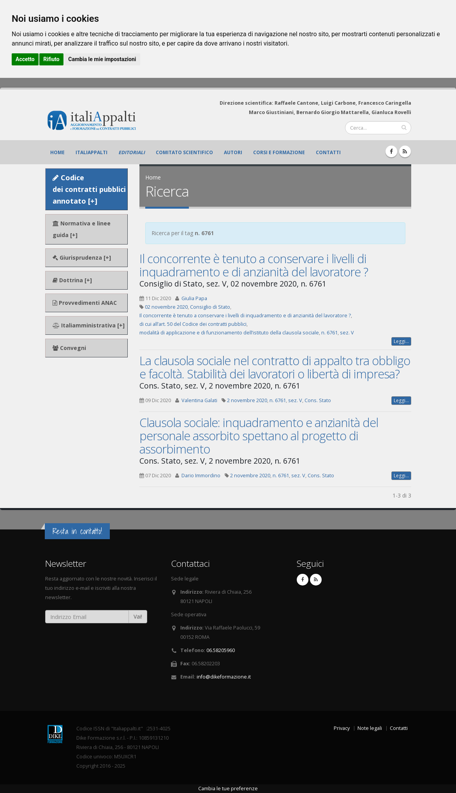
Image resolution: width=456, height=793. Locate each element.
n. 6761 (329, 332)
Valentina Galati (199, 400)
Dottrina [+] (72, 280)
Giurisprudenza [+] (82, 257)
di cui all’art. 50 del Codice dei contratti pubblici (192, 324)
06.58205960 (220, 650)
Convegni (69, 348)
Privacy (342, 728)
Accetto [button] (25, 59)
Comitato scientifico (184, 152)
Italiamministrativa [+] (89, 325)
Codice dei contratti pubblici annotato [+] (89, 189)
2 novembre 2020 (247, 400)
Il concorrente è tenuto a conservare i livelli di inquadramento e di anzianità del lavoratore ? (253, 265)
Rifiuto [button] (51, 59)
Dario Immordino (200, 475)
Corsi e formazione (279, 152)
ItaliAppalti (91, 152)
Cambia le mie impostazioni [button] (102, 59)
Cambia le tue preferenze (228, 788)
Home (57, 152)
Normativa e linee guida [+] (82, 229)
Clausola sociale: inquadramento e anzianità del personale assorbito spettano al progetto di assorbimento (258, 435)
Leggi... (401, 341)
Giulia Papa (194, 298)
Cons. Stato (318, 400)
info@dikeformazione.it (224, 676)
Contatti (328, 152)
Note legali (369, 728)
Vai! (138, 616)
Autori (233, 152)
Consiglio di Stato (210, 307)
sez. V (347, 332)
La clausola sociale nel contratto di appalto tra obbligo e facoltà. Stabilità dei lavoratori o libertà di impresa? (274, 367)
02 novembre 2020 (166, 307)
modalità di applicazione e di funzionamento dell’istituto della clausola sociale (229, 332)
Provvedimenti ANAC (85, 302)
